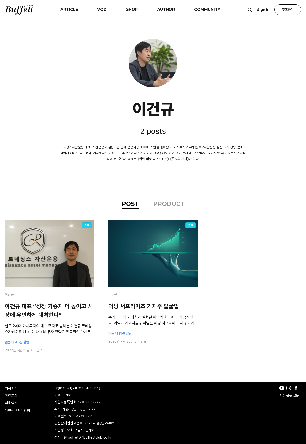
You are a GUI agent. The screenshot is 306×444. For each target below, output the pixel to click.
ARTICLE (69, 9)
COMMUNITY (207, 9)
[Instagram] (289, 392)
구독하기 (288, 10)
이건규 (9, 294)
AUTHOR (166, 9)
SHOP (132, 9)
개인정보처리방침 (17, 410)
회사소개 (11, 388)
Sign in (263, 10)
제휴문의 (11, 396)
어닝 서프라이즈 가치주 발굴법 (143, 306)
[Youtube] (282, 392)
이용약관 (11, 403)
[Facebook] (297, 392)
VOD (102, 9)
